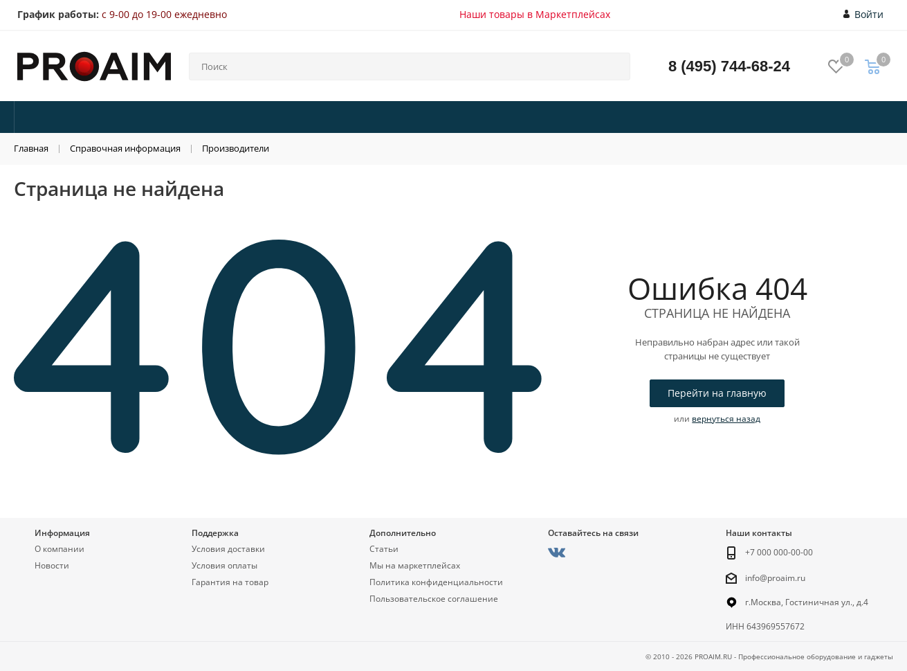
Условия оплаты (224, 565)
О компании (59, 549)
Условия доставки (228, 549)
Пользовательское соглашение (433, 599)
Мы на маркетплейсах (414, 565)
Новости (52, 565)
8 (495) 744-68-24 (729, 66)
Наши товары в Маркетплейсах (534, 14)
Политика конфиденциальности (436, 582)
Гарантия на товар (230, 582)
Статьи (383, 549)
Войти (863, 14)
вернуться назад (726, 418)
